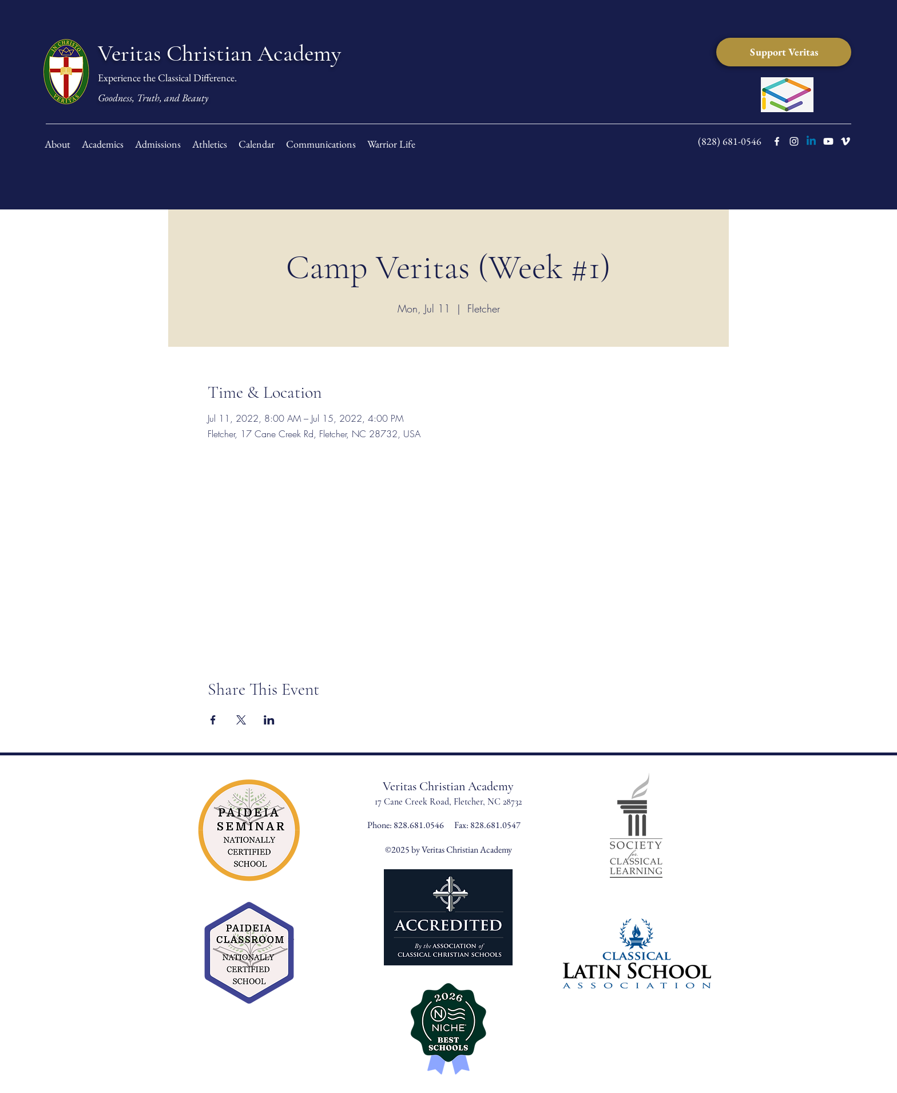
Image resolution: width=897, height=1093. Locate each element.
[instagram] (794, 141)
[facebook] (777, 141)
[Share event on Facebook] (213, 719)
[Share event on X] (241, 719)
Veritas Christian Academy (219, 53)
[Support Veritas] (783, 52)
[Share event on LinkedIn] (269, 719)
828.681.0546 (420, 825)
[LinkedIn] (811, 141)
